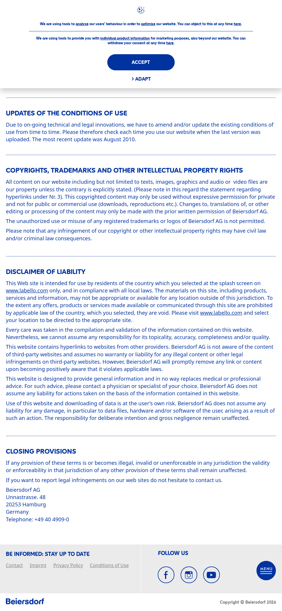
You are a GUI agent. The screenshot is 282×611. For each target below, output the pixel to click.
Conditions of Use (109, 566)
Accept (141, 62)
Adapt (143, 79)
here (237, 24)
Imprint (38, 566)
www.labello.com (27, 290)
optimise (148, 24)
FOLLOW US (173, 553)
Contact (14, 566)
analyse (82, 24)
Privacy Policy (68, 566)
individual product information (125, 38)
